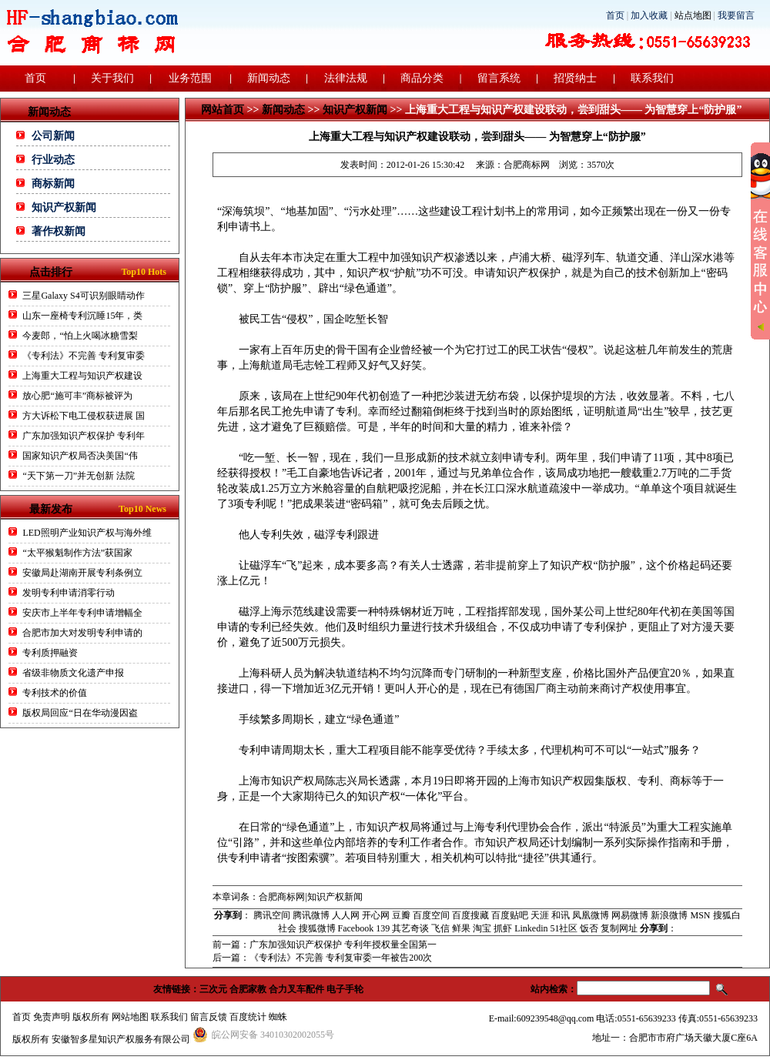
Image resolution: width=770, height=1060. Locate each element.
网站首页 (222, 109)
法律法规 (345, 78)
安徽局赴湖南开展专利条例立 (82, 572)
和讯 (560, 915)
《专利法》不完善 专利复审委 (83, 355)
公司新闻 (53, 136)
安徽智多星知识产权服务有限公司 (121, 1039)
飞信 (440, 928)
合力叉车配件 (296, 989)
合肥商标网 (527, 164)
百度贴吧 (509, 915)
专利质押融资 (50, 652)
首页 (615, 15)
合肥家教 (247, 989)
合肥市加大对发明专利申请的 (82, 632)
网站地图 (130, 1017)
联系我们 (652, 78)
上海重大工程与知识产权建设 (82, 375)
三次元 (213, 989)
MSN (700, 915)
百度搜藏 (470, 915)
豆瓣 (401, 915)
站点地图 (693, 15)
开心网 (376, 915)
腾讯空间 (271, 915)
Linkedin (530, 928)
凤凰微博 (590, 915)
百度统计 (247, 1017)
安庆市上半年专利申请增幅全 (82, 612)
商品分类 (422, 78)
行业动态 (53, 160)
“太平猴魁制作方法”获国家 (77, 552)
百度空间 (431, 915)
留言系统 (499, 78)
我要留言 (736, 15)
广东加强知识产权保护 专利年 (83, 435)
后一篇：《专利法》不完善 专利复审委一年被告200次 (322, 957)
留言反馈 (208, 1017)
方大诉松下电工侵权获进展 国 (83, 415)
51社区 (564, 928)
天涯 (540, 915)
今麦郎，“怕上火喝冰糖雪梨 (79, 335)
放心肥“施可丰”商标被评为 (77, 395)
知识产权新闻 (64, 207)
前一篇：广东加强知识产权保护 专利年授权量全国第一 (325, 944)
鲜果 (461, 928)
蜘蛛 (278, 1017)
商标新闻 (53, 183)
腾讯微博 (311, 915)
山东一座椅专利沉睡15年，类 (82, 315)
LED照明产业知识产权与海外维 (86, 532)
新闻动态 (268, 78)
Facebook (356, 928)
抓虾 (503, 928)
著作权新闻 (58, 231)
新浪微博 (669, 915)
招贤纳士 (575, 78)
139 (383, 928)
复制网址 (619, 928)
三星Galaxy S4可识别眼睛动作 (83, 295)
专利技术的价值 (54, 692)
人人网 (346, 915)
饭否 (589, 928)
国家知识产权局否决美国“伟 (79, 455)
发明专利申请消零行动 (68, 592)
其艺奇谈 (410, 928)
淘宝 (482, 928)
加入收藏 (649, 15)
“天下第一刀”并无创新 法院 (78, 475)
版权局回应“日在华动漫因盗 (79, 712)
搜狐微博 (317, 928)
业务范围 (190, 78)
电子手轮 (344, 989)
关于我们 (112, 78)
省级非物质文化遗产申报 (73, 672)
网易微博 (629, 915)
